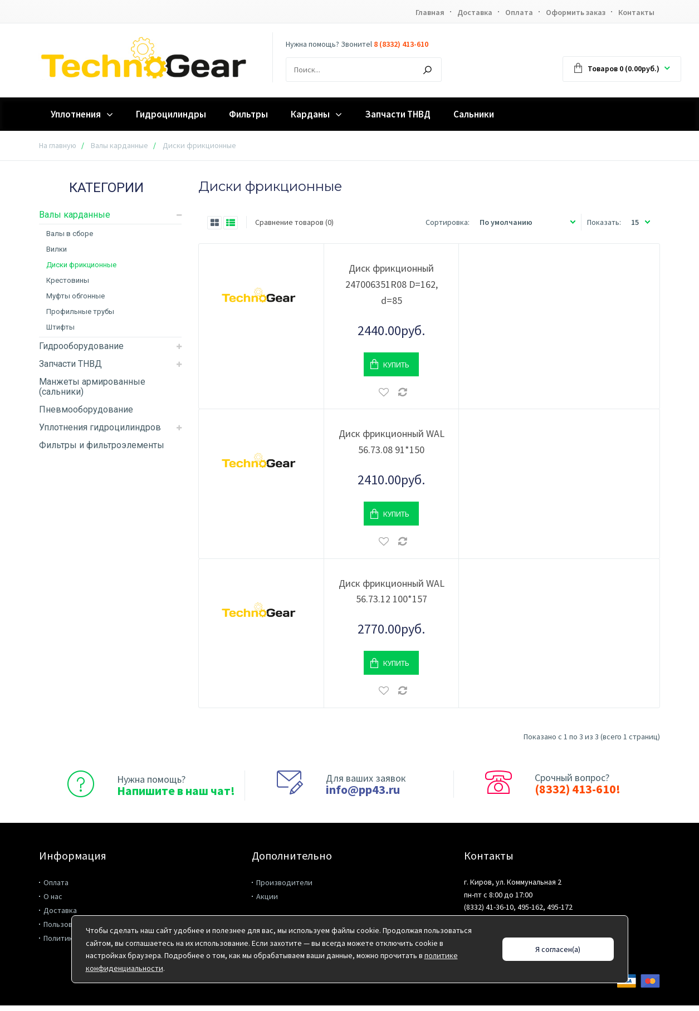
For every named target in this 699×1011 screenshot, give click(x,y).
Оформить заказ (575, 12)
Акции (267, 896)
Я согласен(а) (557, 949)
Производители (284, 882)
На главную (57, 145)
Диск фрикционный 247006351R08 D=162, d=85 (391, 284)
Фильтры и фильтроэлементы (101, 445)
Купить (396, 365)
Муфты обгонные (75, 296)
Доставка (474, 12)
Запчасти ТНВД (70, 364)
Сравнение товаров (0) (294, 222)
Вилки (56, 249)
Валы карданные (119, 145)
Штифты (60, 327)
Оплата (519, 12)
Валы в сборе (69, 233)
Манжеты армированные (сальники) (92, 386)
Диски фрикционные (81, 265)
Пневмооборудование (86, 409)
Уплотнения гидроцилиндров (100, 427)
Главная (430, 12)
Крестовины (67, 280)
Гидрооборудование (81, 346)
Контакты (636, 12)
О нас (52, 896)
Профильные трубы (80, 311)
